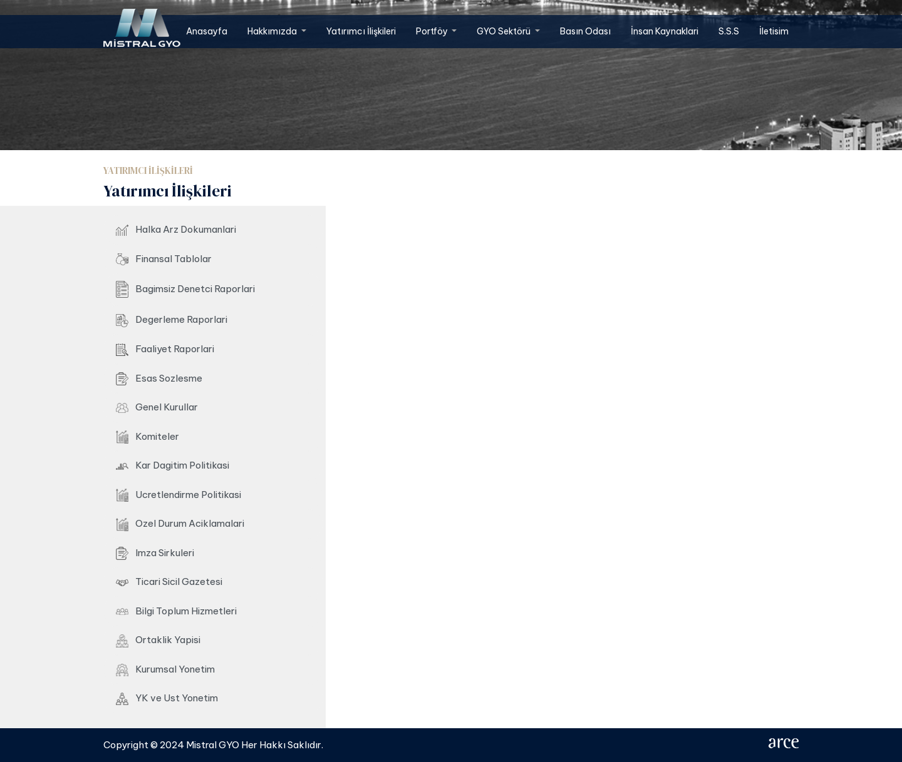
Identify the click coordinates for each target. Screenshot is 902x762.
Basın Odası (585, 31)
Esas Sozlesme (159, 378)
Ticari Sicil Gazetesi (169, 581)
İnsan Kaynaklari (664, 31)
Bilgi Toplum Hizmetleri (176, 611)
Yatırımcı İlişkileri (361, 31)
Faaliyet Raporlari (165, 349)
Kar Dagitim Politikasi (172, 465)
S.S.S (728, 31)
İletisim (774, 31)
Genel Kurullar (157, 407)
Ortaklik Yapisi (158, 640)
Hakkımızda (273, 31)
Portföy (433, 31)
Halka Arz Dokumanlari (176, 229)
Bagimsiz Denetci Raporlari (185, 289)
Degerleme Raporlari (171, 320)
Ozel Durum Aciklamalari (180, 524)
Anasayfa (206, 31)
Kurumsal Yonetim (165, 669)
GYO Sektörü (504, 31)
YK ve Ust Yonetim (167, 698)
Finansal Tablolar (164, 259)
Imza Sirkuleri (155, 553)
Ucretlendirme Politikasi (178, 495)
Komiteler (147, 437)
